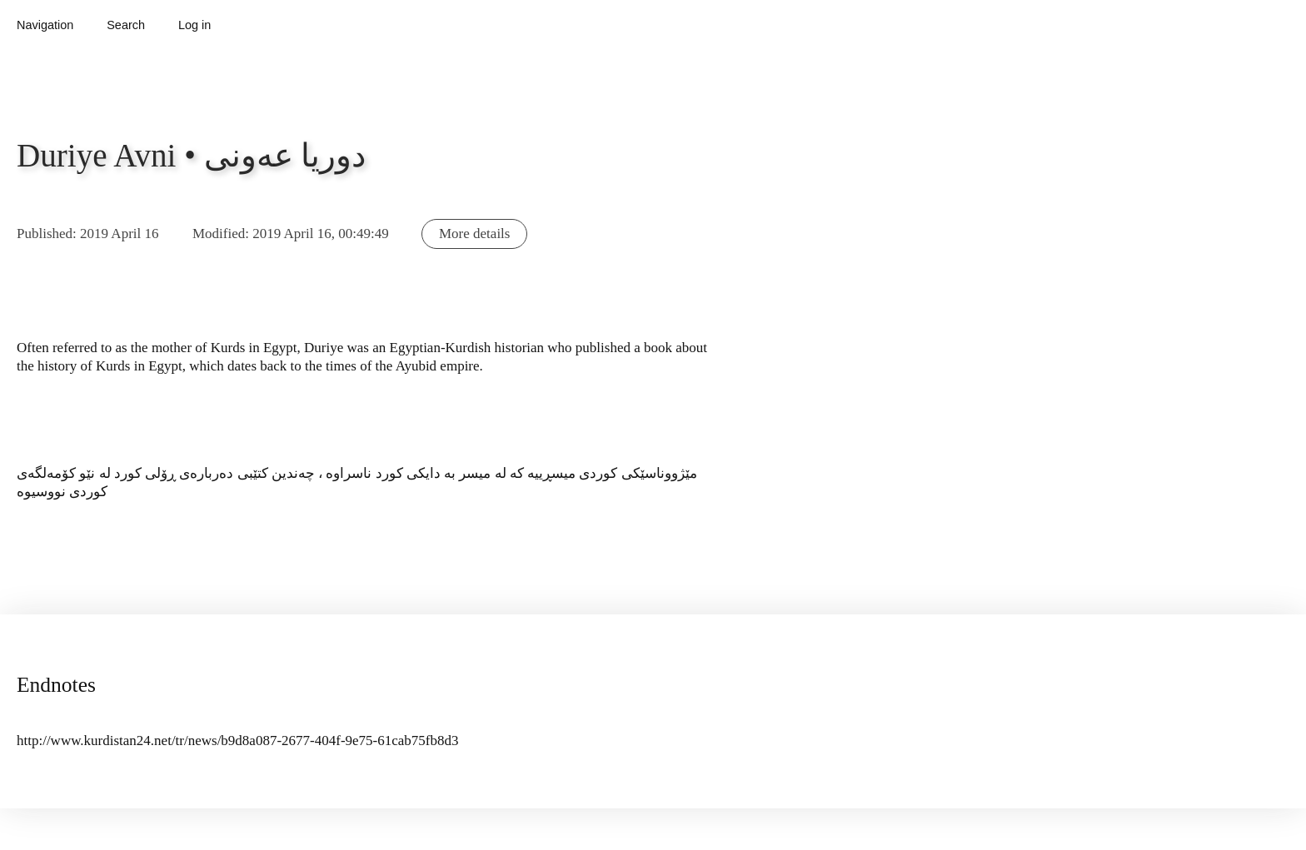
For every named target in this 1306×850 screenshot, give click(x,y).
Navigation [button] (45, 25)
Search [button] (126, 25)
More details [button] (474, 233)
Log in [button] (194, 25)
